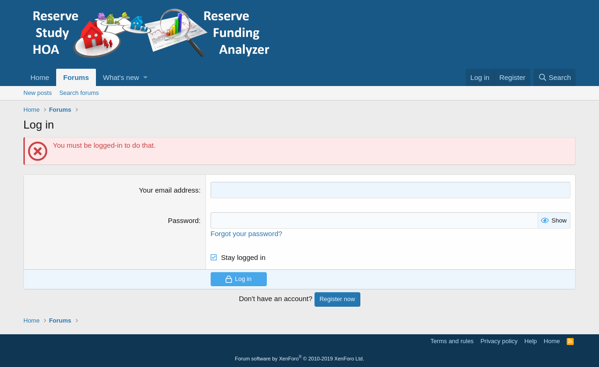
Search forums (79, 92)
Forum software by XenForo (299, 358)
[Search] (554, 77)
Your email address (169, 190)
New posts (37, 92)
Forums (76, 77)
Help (531, 341)
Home (39, 77)
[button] (145, 77)
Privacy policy (499, 341)
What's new (121, 77)
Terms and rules (452, 341)
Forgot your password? (246, 233)
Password (183, 220)
